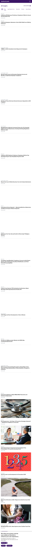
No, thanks (9, 545)
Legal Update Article (11, 9)
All (2, 9)
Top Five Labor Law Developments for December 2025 (13, 474)
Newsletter (18, 9)
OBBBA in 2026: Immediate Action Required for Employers (14, 49)
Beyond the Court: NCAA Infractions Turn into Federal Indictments (16, 182)
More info (4, 542)
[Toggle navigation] (30, 1)
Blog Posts (5, 10)
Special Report (28, 9)
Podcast (22, 9)
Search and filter (26, 5)
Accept (3, 545)
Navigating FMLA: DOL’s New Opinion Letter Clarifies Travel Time (15, 526)
